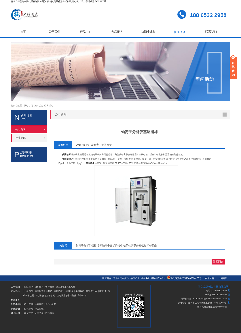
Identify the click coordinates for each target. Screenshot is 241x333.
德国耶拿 (69, 291)
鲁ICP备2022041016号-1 (153, 278)
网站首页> (29, 105)
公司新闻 (48, 105)
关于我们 (54, 31)
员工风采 (70, 287)
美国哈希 (79, 291)
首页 (23, 31)
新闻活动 (179, 32)
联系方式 (28, 313)
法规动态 (39, 304)
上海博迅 (61, 295)
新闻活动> (39, 105)
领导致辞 (49, 287)
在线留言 (49, 313)
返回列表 (218, 261)
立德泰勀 (50, 295)
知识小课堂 (148, 31)
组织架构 (39, 287)
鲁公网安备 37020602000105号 (184, 278)
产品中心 (86, 31)
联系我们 (211, 31)
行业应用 (28, 304)
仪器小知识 (50, 304)
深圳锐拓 (40, 295)
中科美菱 (71, 295)
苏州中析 (82, 295)
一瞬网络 (221, 278)
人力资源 (39, 313)
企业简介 (28, 287)
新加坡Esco (92, 291)
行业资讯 (39, 308)
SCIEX (102, 291)
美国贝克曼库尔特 (43, 291)
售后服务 (117, 31)
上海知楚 (28, 291)
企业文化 (60, 287)
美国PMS (58, 291)
